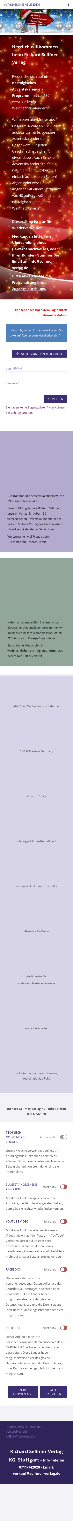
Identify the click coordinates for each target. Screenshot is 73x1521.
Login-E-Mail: (14, 368)
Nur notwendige (22, 1392)
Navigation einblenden (22, 4)
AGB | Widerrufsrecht (20, 1436)
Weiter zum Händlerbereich (39, 354)
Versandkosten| (16, 1431)
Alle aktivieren (53, 1392)
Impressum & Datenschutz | (25, 1427)
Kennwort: (13, 383)
